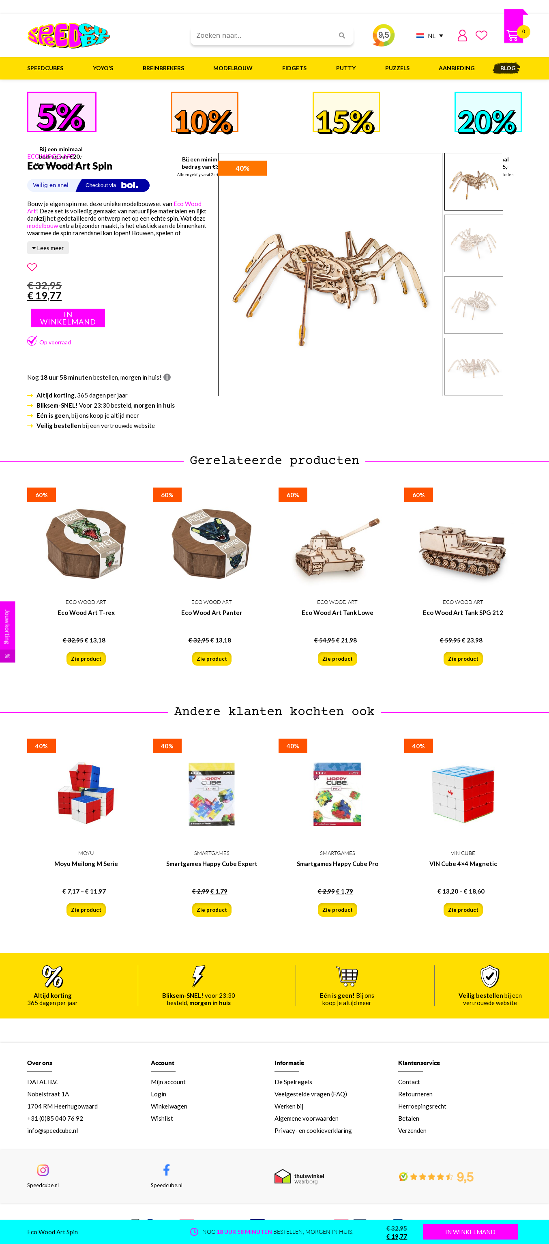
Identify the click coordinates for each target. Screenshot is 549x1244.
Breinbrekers (165, 68)
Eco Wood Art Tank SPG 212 (463, 612)
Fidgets (296, 68)
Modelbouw (235, 68)
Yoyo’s (105, 68)
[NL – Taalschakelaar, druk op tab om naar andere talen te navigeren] (428, 35)
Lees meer (48, 247)
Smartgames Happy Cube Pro (337, 863)
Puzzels (399, 68)
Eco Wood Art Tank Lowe (337, 612)
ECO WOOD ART (51, 156)
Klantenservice (419, 1062)
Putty (348, 68)
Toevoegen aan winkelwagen (68, 318)
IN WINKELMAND (470, 1231)
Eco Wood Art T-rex (86, 612)
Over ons (39, 1062)
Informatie (289, 1062)
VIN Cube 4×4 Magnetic (463, 863)
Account (162, 1062)
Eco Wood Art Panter (211, 612)
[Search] (338, 35)
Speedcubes (47, 68)
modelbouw (42, 225)
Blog (508, 67)
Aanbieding (457, 67)
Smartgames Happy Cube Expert (211, 863)
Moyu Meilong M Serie (86, 863)
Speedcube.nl (43, 1185)
